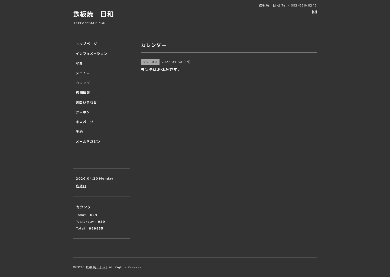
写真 (79, 63)
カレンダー (84, 83)
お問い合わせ (86, 102)
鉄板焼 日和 (93, 14)
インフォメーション (92, 53)
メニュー (83, 73)
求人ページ (84, 122)
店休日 (81, 186)
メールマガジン (88, 141)
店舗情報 (83, 92)
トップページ (86, 44)
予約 (79, 131)
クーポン (83, 112)
